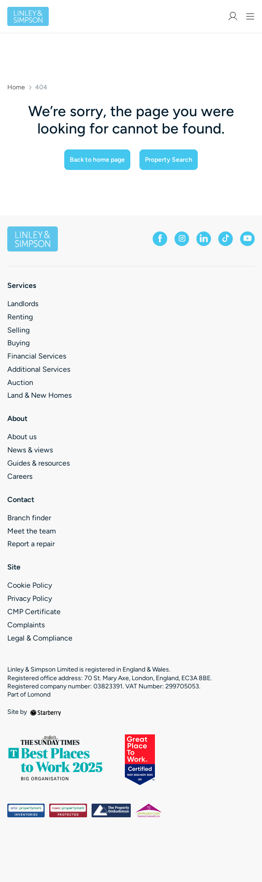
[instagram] (182, 238)
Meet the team (31, 531)
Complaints (26, 624)
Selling (18, 330)
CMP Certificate (34, 611)
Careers (19, 476)
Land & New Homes (39, 395)
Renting (20, 317)
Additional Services (38, 369)
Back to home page (97, 160)
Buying (18, 342)
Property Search (168, 160)
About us (21, 436)
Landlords (22, 303)
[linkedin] (203, 238)
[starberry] (45, 712)
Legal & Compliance (39, 638)
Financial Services (36, 356)
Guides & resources (38, 463)
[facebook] (160, 238)
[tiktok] (225, 238)
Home (16, 87)
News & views (30, 450)
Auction (20, 382)
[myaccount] (232, 16)
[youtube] (247, 238)
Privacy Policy (29, 598)
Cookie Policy (29, 585)
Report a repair (31, 543)
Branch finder (29, 517)
